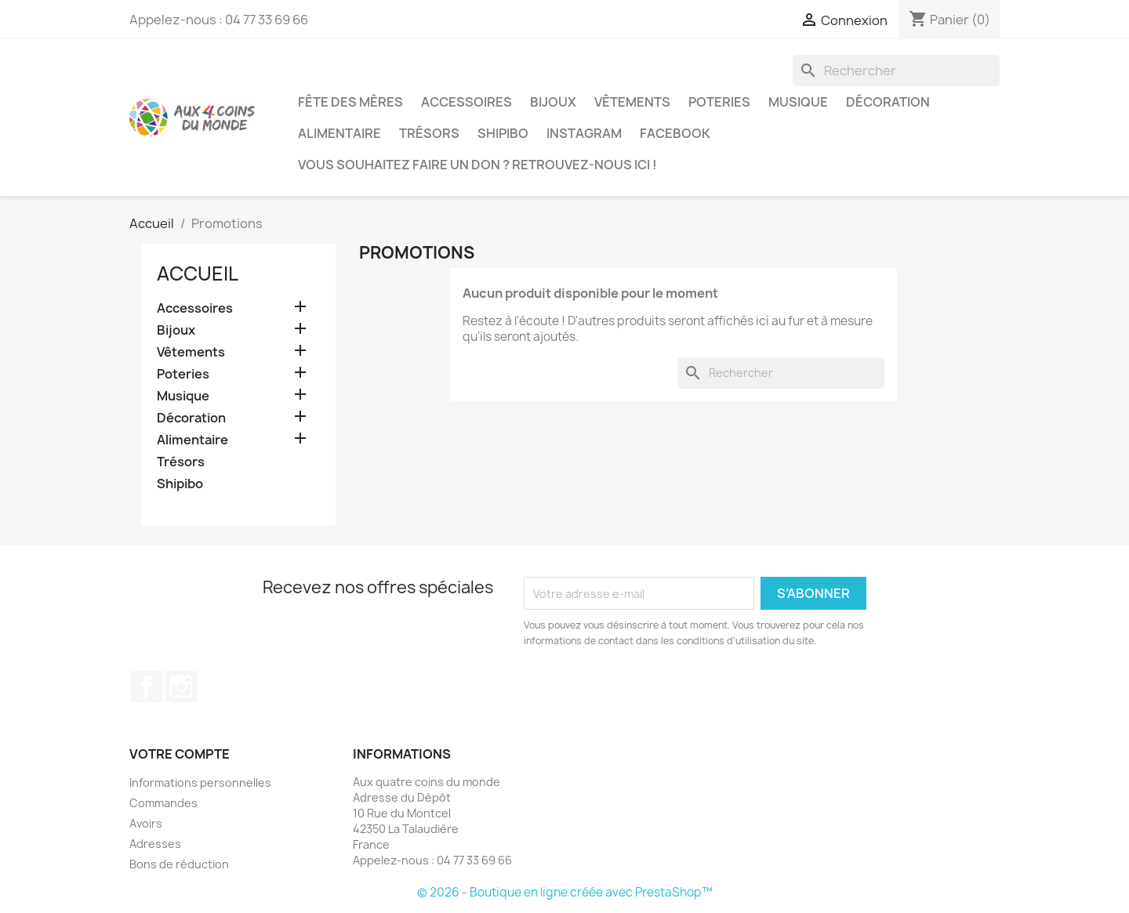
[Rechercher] (896, 70)
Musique (798, 102)
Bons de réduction (179, 864)
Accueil (197, 273)
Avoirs (145, 823)
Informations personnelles (200, 782)
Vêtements (632, 102)
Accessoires (466, 102)
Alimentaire (339, 133)
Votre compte (179, 754)
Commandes (163, 802)
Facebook (675, 133)
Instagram (584, 133)
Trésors (429, 133)
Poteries (719, 102)
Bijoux (553, 102)
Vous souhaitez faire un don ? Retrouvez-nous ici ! (477, 164)
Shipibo (502, 133)
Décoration (888, 102)
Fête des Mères (350, 102)
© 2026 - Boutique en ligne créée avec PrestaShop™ (565, 892)
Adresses (155, 843)
